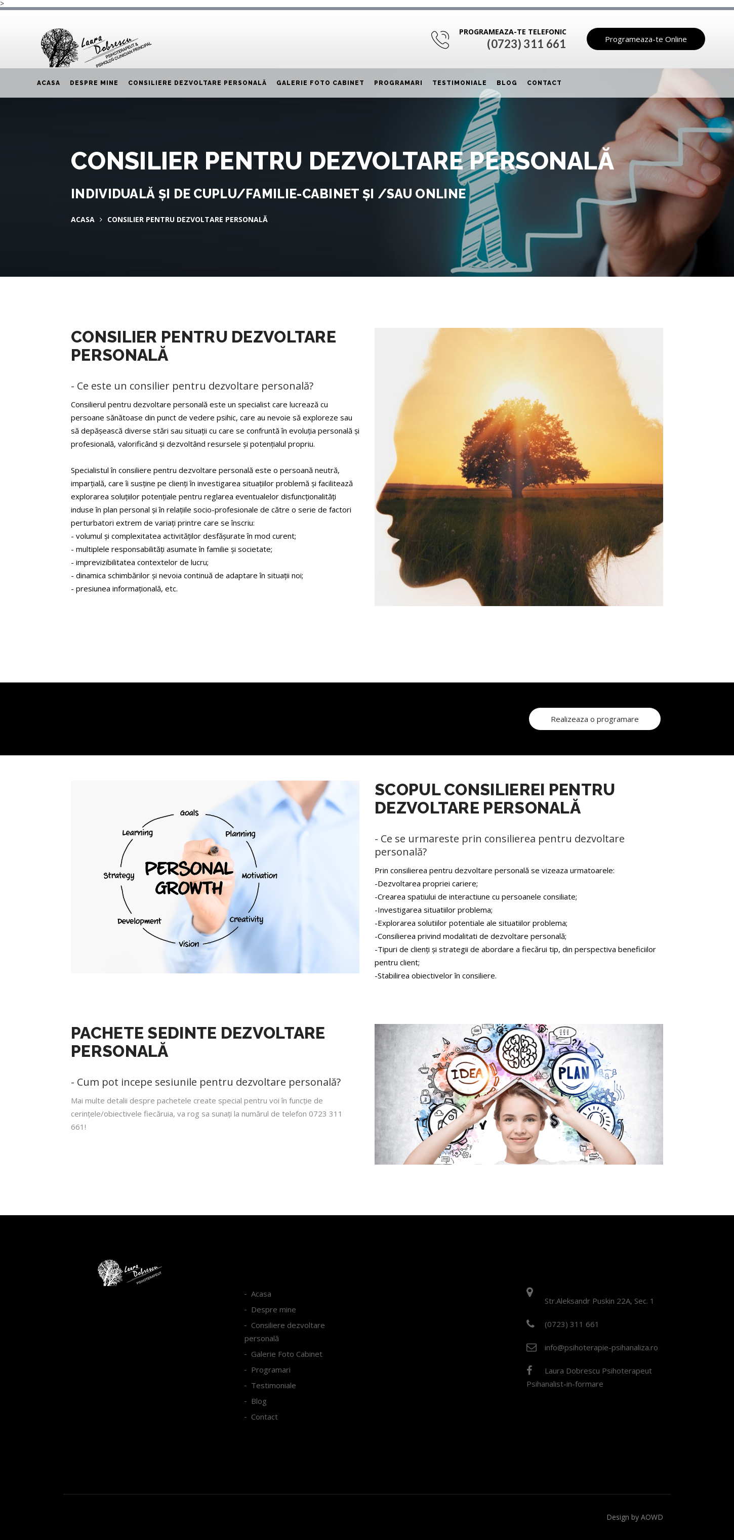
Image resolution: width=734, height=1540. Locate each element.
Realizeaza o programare (595, 719)
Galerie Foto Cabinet (320, 83)
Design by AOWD (634, 1517)
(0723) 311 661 (526, 44)
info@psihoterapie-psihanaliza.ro (601, 1347)
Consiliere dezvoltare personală (197, 83)
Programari (398, 83)
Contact (544, 83)
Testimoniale (459, 83)
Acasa (48, 83)
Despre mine (94, 83)
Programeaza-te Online (646, 39)
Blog (507, 83)
